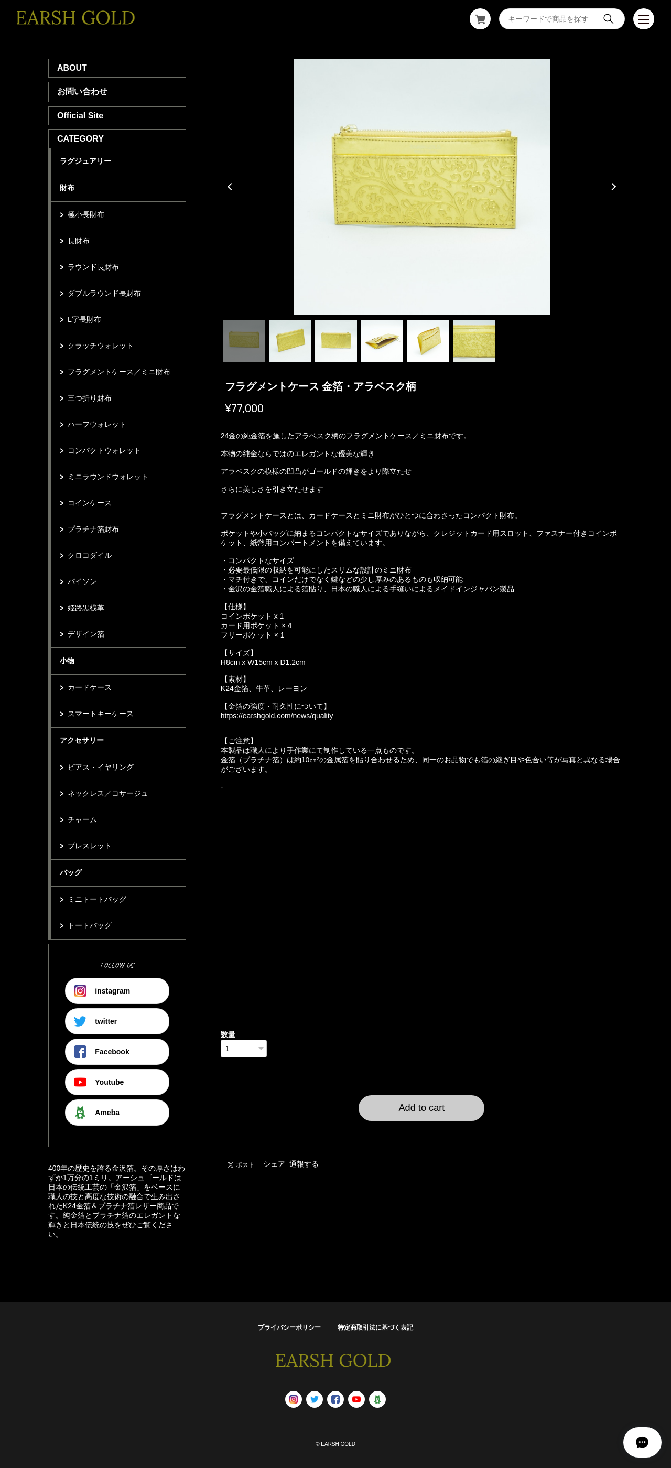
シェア (274, 1164)
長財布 (79, 240)
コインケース (90, 503)
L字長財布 (84, 319)
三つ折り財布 (90, 398)
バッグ (71, 872)
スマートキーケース (101, 713)
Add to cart (421, 1108)
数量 (228, 1034)
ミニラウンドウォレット (108, 476)
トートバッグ (90, 925)
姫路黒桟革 (86, 607)
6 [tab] (474, 341)
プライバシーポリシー (289, 1327)
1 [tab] (244, 341)
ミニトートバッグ (97, 899)
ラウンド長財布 (93, 267)
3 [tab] (336, 341)
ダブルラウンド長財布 (104, 293)
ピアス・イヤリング (101, 767)
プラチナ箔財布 (93, 529)
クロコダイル (90, 555)
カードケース (90, 687)
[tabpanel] (422, 187)
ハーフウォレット (97, 424)
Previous (231, 186)
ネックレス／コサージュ (108, 793)
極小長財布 (86, 214)
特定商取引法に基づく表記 (375, 1327)
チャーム (82, 819)
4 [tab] (382, 341)
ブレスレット (90, 845)
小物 (67, 660)
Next (612, 186)
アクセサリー (82, 740)
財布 (67, 187)
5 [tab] (428, 341)
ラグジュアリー (85, 161)
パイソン (82, 581)
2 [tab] (290, 341)
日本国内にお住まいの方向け (421, 1133)
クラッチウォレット (101, 345)
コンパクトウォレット (104, 450)
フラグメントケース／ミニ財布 (119, 372)
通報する (304, 1164)
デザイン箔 (86, 634)
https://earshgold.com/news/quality (277, 715)
